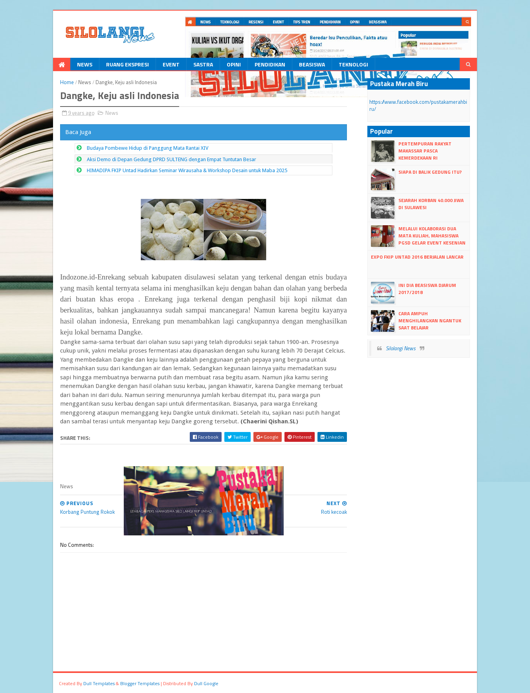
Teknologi (353, 64)
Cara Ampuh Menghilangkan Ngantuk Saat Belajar (429, 320)
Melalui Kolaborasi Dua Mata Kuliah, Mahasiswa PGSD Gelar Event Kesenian (432, 235)
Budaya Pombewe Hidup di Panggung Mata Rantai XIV (147, 148)
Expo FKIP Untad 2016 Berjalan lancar (417, 257)
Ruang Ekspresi (127, 64)
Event (171, 64)
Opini (234, 64)
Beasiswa (312, 64)
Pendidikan (270, 64)
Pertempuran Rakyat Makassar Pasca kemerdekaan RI (424, 151)
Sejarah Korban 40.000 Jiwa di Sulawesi (431, 204)
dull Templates (99, 683)
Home (67, 82)
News (84, 64)
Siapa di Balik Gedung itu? (430, 172)
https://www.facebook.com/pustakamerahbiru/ (418, 105)
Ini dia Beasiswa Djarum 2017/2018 (427, 288)
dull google (206, 683)
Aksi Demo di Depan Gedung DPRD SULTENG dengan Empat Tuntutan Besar (171, 159)
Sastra (203, 64)
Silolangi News (401, 348)
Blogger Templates (140, 683)
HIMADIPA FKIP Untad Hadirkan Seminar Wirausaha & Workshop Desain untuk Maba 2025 (187, 170)
